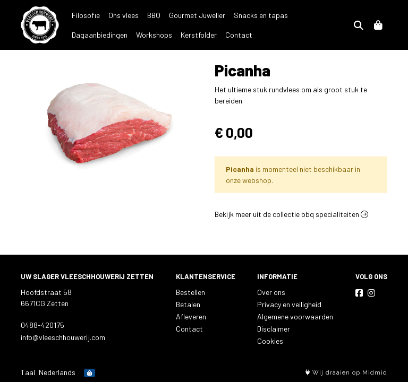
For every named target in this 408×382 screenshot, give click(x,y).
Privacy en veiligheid (289, 304)
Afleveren (191, 316)
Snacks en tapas (261, 15)
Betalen (188, 304)
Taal (28, 372)
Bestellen (190, 292)
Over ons (271, 292)
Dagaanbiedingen (324, 15)
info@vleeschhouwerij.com (63, 337)
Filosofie (86, 15)
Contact (174, 34)
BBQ (153, 15)
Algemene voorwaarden (295, 316)
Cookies (270, 340)
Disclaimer (273, 328)
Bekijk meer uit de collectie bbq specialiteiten (291, 214)
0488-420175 (42, 324)
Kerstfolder (134, 34)
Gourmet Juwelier (197, 15)
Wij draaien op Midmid (346, 372)
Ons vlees (123, 15)
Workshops (90, 34)
